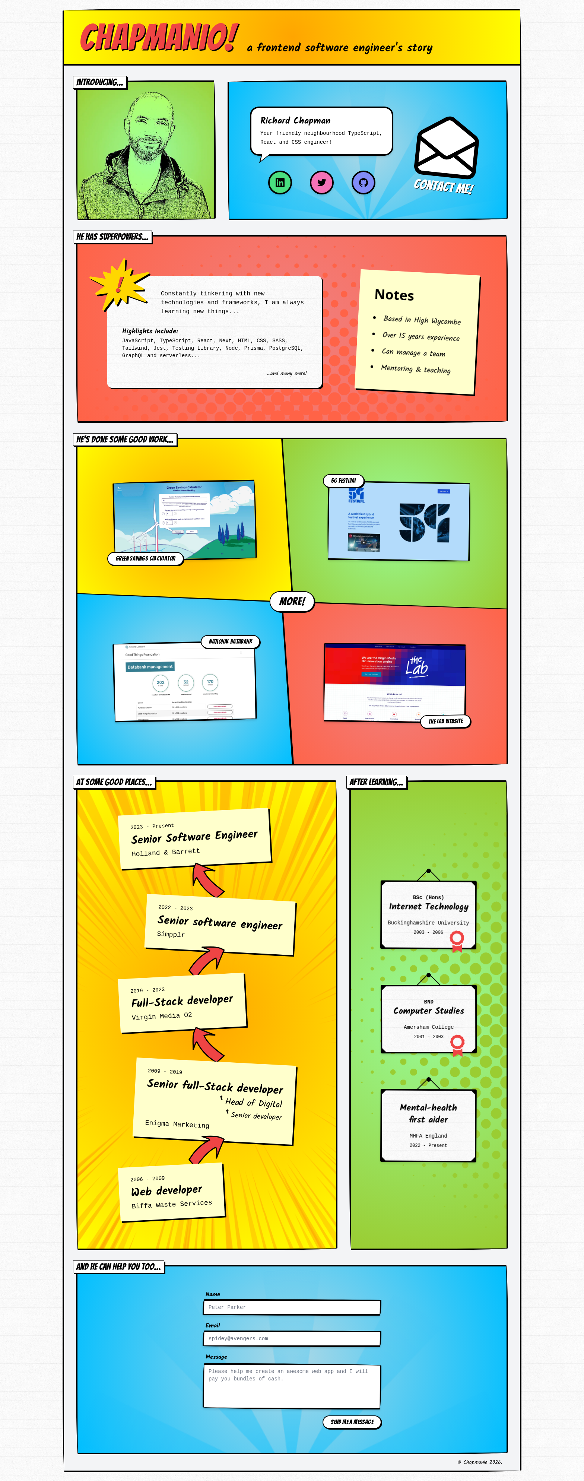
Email (213, 1326)
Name (213, 1294)
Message (216, 1357)
